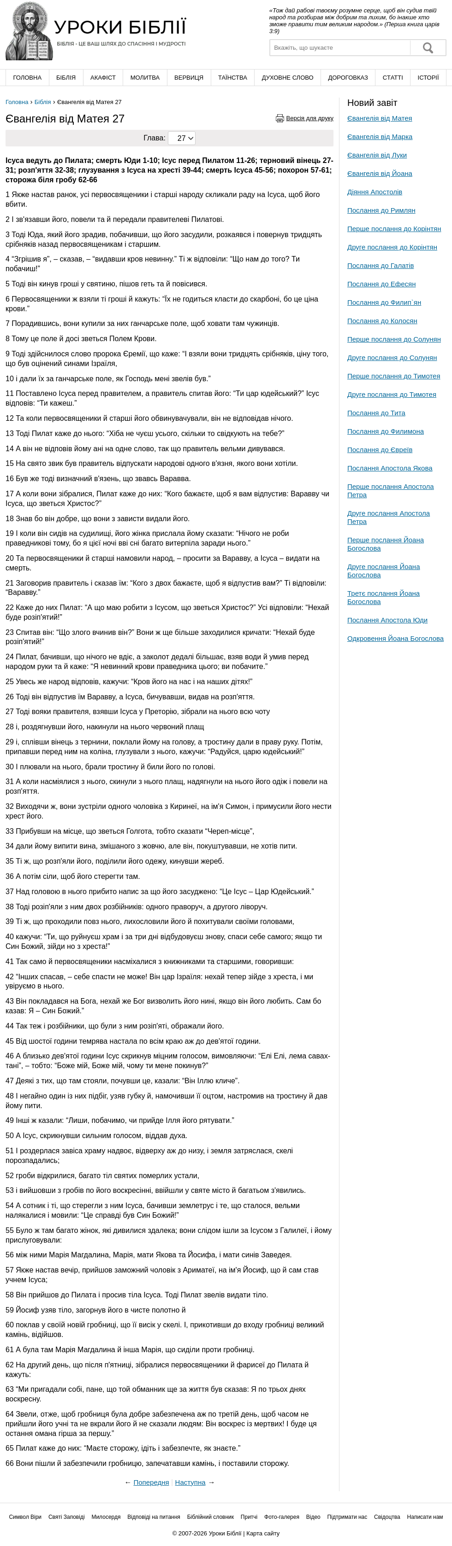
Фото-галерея (281, 1517)
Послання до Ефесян (381, 284)
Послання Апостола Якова (390, 468)
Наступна (190, 1482)
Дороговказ (348, 77)
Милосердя (105, 1517)
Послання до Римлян (381, 210)
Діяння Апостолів (374, 192)
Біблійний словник (210, 1517)
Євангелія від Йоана (379, 173)
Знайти (428, 47)
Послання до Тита (376, 413)
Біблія (66, 77)
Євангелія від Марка (379, 136)
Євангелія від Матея (379, 118)
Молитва (145, 77)
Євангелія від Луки (377, 155)
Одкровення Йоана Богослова (395, 638)
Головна (27, 77)
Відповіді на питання (153, 1517)
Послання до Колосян (382, 321)
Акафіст (103, 77)
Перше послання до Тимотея (393, 376)
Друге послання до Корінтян (392, 247)
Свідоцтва (387, 1517)
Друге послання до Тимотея (391, 394)
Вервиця (188, 77)
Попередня (151, 1482)
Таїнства (232, 77)
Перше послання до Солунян (394, 339)
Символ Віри (25, 1517)
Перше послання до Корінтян (394, 228)
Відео (313, 1517)
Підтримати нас (347, 1517)
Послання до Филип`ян (384, 302)
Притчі (249, 1517)
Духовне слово (288, 77)
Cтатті (393, 77)
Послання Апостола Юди (387, 620)
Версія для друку (310, 118)
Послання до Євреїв (379, 449)
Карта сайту (263, 1533)
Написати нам (425, 1517)
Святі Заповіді (66, 1517)
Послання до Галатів (380, 265)
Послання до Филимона (385, 431)
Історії (428, 77)
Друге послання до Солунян (392, 357)
